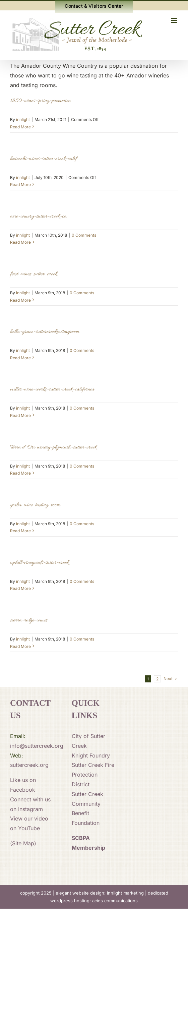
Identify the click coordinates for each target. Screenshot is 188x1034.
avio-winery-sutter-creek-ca (38, 216)
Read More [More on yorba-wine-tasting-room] (20, 530)
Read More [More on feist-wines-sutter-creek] (20, 300)
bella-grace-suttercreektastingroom (44, 332)
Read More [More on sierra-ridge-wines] (20, 646)
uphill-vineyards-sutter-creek (39, 562)
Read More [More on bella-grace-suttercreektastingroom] (20, 357)
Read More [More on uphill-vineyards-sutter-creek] (20, 588)
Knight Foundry (91, 755)
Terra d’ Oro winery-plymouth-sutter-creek (53, 447)
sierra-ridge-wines (28, 620)
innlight (23, 119)
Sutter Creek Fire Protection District (93, 775)
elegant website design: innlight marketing (100, 893)
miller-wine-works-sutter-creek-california (52, 389)
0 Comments (84, 235)
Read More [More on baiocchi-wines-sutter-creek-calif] (20, 184)
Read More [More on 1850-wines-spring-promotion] (20, 126)
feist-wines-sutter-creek (33, 274)
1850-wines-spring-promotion (40, 101)
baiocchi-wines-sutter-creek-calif (43, 159)
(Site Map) (23, 843)
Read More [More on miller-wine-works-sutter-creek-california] (20, 415)
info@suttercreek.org (36, 745)
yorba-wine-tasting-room (35, 505)
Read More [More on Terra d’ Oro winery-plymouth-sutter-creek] (20, 473)
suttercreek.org (29, 765)
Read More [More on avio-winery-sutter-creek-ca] (20, 242)
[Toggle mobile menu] (174, 20)
